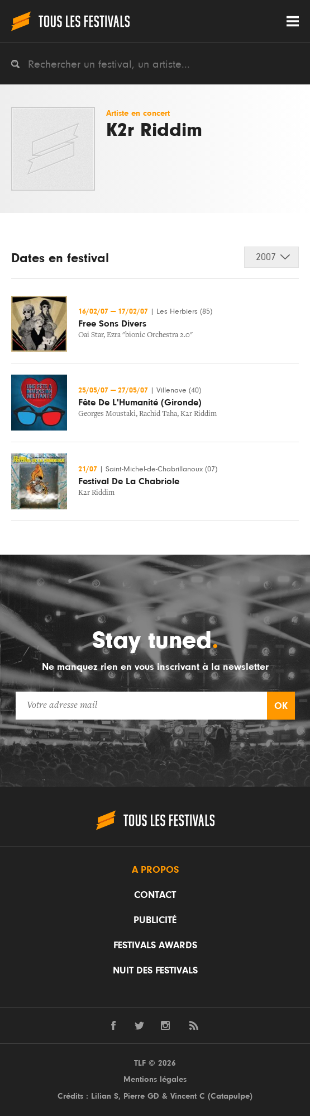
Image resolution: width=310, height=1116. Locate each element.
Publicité (155, 920)
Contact (155, 895)
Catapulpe (230, 1096)
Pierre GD (141, 1096)
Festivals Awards (155, 945)
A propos (155, 870)
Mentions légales (155, 1079)
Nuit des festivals (155, 971)
